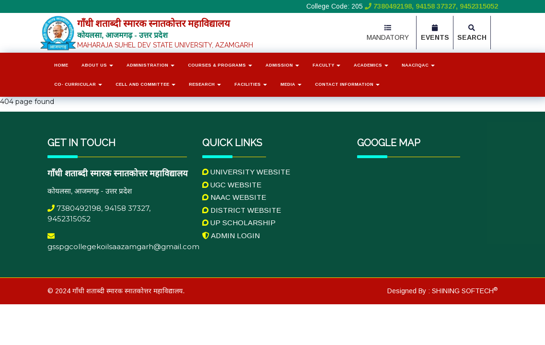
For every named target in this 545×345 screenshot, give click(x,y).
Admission (282, 65)
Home (61, 65)
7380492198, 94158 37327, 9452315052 (430, 6)
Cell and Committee (145, 84)
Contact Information (347, 84)
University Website (246, 172)
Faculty (326, 65)
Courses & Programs (220, 65)
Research (205, 84)
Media (290, 84)
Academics (371, 65)
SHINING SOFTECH (464, 291)
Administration (150, 65)
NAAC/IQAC (418, 65)
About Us (97, 65)
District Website (241, 210)
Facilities (250, 84)
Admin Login (231, 235)
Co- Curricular (78, 84)
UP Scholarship (239, 222)
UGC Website (231, 185)
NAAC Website (234, 197)
